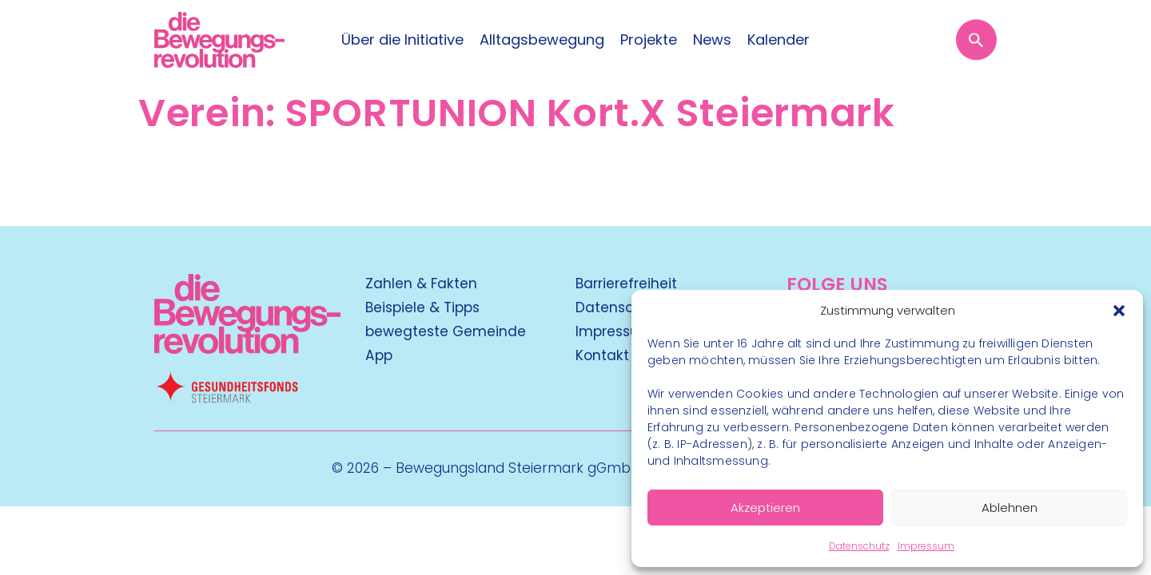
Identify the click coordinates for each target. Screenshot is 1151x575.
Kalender (778, 40)
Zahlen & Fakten (421, 283)
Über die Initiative (402, 40)
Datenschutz (859, 546)
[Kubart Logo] (247, 349)
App (378, 355)
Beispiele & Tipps (422, 307)
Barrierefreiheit (626, 283)
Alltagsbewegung (542, 40)
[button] (1119, 311)
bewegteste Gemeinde (445, 331)
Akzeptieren (765, 507)
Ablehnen (1009, 507)
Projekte (648, 40)
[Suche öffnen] (976, 39)
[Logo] (219, 40)
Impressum (926, 546)
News (712, 40)
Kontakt (602, 355)
